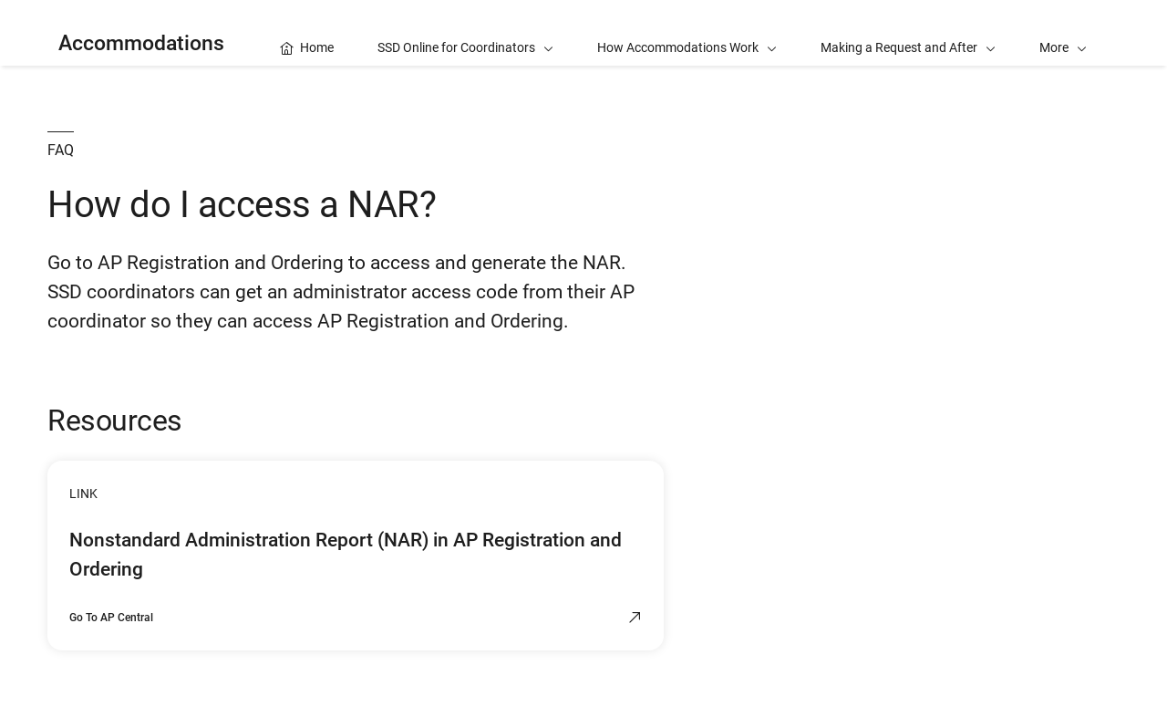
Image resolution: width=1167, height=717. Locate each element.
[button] (1063, 33)
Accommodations (141, 43)
